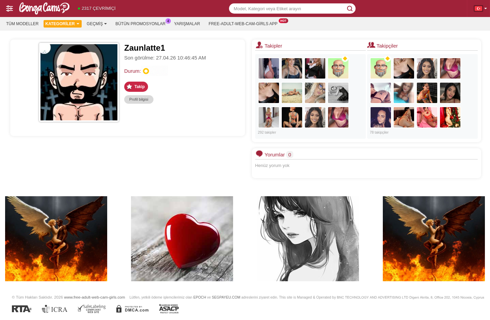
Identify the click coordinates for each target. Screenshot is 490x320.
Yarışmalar (187, 23)
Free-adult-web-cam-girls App (245, 23)
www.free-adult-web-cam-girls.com (94, 297)
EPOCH (199, 297)
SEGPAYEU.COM (226, 297)
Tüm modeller (22, 23)
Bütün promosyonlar (142, 23)
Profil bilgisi (138, 99)
